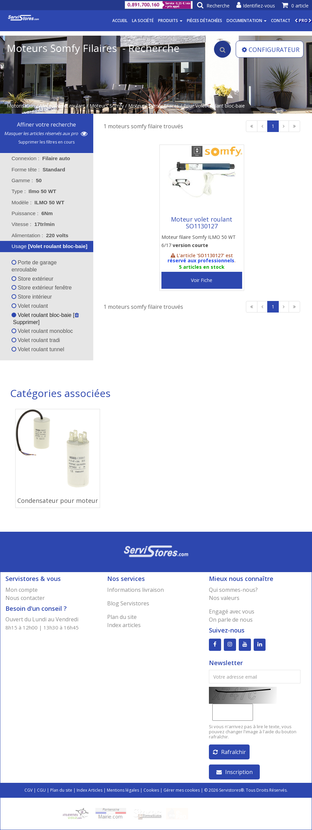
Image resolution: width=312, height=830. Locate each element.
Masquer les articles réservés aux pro (45, 133)
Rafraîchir (229, 752)
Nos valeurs (224, 598)
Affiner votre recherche (46, 124)
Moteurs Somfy (107, 105)
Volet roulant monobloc (42, 331)
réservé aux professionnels (201, 260)
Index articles (124, 625)
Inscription (234, 772)
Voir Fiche (201, 280)
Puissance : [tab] (32, 213)
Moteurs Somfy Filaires (153, 105)
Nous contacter (25, 598)
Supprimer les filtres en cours (46, 142)
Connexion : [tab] (41, 158)
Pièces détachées (204, 20)
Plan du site (122, 617)
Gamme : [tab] (27, 180)
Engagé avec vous (231, 611)
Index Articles (89, 790)
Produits (170, 20)
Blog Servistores (128, 603)
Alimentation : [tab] (40, 235)
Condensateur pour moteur (57, 500)
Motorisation (21, 105)
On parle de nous (231, 619)
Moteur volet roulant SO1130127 (201, 222)
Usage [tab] (45, 246)
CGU (41, 790)
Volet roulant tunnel (38, 349)
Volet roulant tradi (36, 340)
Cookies (151, 790)
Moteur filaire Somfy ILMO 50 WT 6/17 (198, 241)
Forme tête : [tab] (38, 169)
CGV (28, 790)
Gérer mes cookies (181, 790)
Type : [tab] (34, 191)
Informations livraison (135, 589)
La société (143, 20)
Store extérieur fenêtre (42, 287)
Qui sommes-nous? (233, 589)
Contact (280, 20)
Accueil (120, 20)
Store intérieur (32, 297)
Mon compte (21, 589)
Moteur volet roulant (62, 105)
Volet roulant (30, 306)
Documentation (247, 20)
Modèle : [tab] (38, 202)
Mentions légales (123, 790)
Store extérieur (32, 279)
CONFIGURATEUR (270, 49)
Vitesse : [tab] (33, 224)
